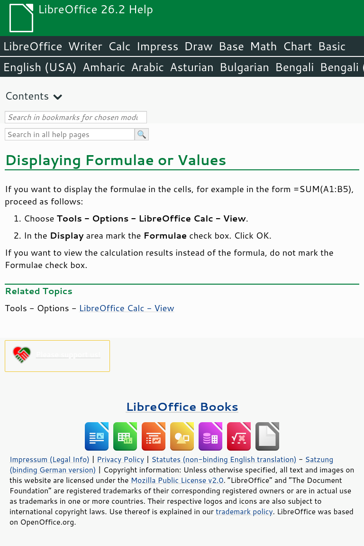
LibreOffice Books (182, 406)
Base (231, 46)
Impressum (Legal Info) (49, 459)
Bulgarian (244, 67)
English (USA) (40, 67)
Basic (332, 46)
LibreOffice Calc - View (126, 308)
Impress (157, 46)
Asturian (192, 67)
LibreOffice (32, 46)
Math (263, 46)
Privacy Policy (120, 459)
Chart (297, 46)
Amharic (103, 67)
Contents (27, 95)
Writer (85, 46)
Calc (119, 46)
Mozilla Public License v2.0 (177, 480)
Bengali (294, 67)
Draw (198, 46)
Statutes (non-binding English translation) (223, 459)
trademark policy (244, 511)
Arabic (147, 67)
